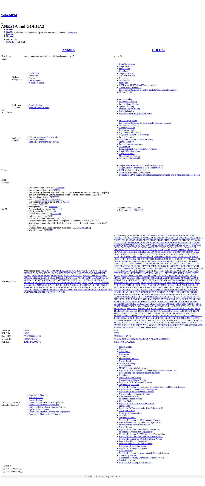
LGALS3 (173, 275)
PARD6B (194, 285)
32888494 (53, 206)
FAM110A (187, 259)
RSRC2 (185, 299)
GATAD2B (194, 264)
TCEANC (149, 311)
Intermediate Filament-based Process (44, 414)
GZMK (166, 268)
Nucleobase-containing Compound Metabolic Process (141, 458)
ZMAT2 (185, 323)
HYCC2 (124, 271)
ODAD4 (171, 285)
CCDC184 (75, 273)
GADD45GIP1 (160, 264)
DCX (175, 254)
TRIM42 (133, 316)
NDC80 (150, 282)
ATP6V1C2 (176, 240)
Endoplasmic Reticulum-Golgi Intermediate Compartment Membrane (148, 90)
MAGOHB (194, 278)
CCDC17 (118, 247)
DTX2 (168, 257)
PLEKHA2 (126, 290)
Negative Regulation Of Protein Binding (136, 139)
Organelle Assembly (127, 418)
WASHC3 (152, 320)
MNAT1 (163, 280)
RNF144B (63, 287)
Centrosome (124, 354)
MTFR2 (124, 282)
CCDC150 (196, 245)
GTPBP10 (151, 268)
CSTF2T (131, 254)
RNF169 (148, 299)
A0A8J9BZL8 (157, 339)
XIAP (171, 320)
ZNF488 (183, 325)
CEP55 (197, 249)
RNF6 (170, 299)
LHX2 (84, 282)
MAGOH (185, 278)
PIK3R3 (103, 285)
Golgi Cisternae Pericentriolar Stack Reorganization (141, 165)
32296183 (72, 33)
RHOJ (116, 299)
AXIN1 (124, 242)
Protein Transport (126, 137)
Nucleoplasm (34, 73)
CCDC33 (84, 273)
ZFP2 (148, 323)
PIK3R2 (146, 287)
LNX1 (90, 282)
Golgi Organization (127, 128)
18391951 (58, 199)
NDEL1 (162, 282)
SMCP (178, 304)
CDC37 (125, 249)
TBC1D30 (128, 311)
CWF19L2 (145, 254)
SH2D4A (193, 301)
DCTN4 (169, 254)
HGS (186, 268)
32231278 (48, 216)
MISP (157, 280)
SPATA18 (168, 306)
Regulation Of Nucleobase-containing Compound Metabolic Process (147, 370)
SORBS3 (47, 290)
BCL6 (159, 242)
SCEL (154, 301)
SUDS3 (159, 308)
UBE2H (154, 318)
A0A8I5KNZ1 (120, 339)
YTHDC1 (183, 320)
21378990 (54, 197)
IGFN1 (150, 271)
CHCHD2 (133, 252)
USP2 (116, 320)
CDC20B (118, 249)
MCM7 (131, 280)
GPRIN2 (36, 278)
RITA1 (134, 299)
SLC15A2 (28, 290)
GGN (139, 266)
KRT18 (181, 273)
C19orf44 (196, 242)
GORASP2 (185, 266)
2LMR (26, 342)
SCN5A (85, 287)
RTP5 (191, 299)
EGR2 (116, 259)
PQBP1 (194, 290)
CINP (153, 252)
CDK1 (160, 249)
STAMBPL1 (132, 308)
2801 (116, 330)
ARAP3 (85, 271)
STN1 (153, 308)
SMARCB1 (160, 304)
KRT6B (195, 273)
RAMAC (194, 294)
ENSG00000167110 (122, 336)
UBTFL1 (183, 318)
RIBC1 (123, 299)
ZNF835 (170, 327)
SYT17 (191, 308)
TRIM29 (86, 290)
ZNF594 (140, 327)
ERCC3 (156, 259)
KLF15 (105, 278)
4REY (116, 342)
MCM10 (123, 280)
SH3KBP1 (93, 287)
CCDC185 (126, 247)
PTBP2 (186, 292)
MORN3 (191, 280)
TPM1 (150, 313)
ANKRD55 (76, 271)
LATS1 (147, 275)
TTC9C (117, 318)
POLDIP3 (136, 290)
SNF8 (198, 304)
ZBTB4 (199, 320)
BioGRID (10, 42)
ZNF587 (132, 327)
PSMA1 (172, 292)
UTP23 (130, 320)
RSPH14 (177, 299)
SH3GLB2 (118, 304)
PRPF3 (158, 292)
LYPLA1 (158, 278)
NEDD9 (66, 285)
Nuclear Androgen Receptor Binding (134, 394)
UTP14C (123, 320)
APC (167, 238)
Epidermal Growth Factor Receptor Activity (47, 407)
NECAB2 (190, 282)
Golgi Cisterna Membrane (130, 87)
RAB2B (146, 294)
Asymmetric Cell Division (130, 132)
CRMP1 (117, 254)
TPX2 (163, 313)
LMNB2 (125, 278)
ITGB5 (196, 271)
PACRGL (186, 285)
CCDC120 (169, 245)
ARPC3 (146, 240)
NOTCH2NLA (85, 285)
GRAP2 (130, 268)
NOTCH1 (130, 285)
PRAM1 (117, 292)
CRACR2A (194, 252)
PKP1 (184, 287)
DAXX (162, 254)
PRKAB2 (143, 292)
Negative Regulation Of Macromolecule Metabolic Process (144, 453)
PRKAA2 (134, 292)
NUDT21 (152, 285)
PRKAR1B (36, 287)
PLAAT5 (117, 290)
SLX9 (152, 304)
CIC (148, 252)
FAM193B (146, 261)
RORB (71, 287)
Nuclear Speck (125, 361)
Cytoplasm (33, 76)
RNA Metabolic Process (129, 396)
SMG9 (185, 304)
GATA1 (178, 264)
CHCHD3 (92, 273)
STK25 (141, 308)
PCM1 (123, 287)
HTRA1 (117, 271)
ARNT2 (139, 240)
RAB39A (163, 294)
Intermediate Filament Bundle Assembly (136, 443)
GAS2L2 (171, 264)
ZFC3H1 (135, 323)
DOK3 (35, 275)
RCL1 (176, 297)
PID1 (140, 287)
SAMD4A (124, 301)
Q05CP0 (27, 339)
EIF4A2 (129, 259)
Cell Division (124, 146)
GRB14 (138, 268)
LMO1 (132, 278)
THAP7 (124, 313)
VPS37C (143, 320)
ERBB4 (54, 275)
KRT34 (47, 280)
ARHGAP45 (187, 238)
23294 (26, 330)
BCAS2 (153, 242)
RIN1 (56, 287)
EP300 (150, 259)
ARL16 (125, 240)
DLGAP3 (124, 257)
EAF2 (180, 257)
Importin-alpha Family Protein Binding (135, 113)
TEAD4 (176, 311)
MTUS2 (40, 285)
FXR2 (151, 264)
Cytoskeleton (124, 78)
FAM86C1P (88, 275)
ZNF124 (192, 323)
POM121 (153, 290)
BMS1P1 (173, 242)
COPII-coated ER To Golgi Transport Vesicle (138, 85)
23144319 (57, 209)
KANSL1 (138, 273)
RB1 (51, 287)
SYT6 (197, 308)
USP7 (110, 290)
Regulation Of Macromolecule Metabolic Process (140, 429)
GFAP (127, 266)
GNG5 (161, 266)
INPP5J (173, 271)
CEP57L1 (118, 252)
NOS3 (122, 285)
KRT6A (188, 273)
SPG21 (192, 306)
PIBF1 (135, 287)
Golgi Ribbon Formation (129, 151)
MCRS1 (138, 280)
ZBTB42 (44, 292)
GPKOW (117, 268)
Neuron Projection (36, 83)
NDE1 (156, 282)
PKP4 (195, 287)
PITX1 (167, 287)
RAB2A (139, 294)
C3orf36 (50, 273)
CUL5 (138, 254)
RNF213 (156, 299)
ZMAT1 (178, 323)
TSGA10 (155, 316)
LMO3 (145, 278)
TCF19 (157, 311)
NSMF (137, 285)
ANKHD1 (118, 238)
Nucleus (122, 349)
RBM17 (141, 297)
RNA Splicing (125, 366)
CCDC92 (171, 247)
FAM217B (68, 275)
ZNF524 (199, 325)
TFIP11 (117, 313)
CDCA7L (153, 249)
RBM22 (148, 297)
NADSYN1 (49, 285)
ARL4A (132, 240)
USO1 (189, 318)
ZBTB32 (36, 292)
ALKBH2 (174, 235)
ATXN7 (117, 242)
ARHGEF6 (198, 238)
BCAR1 (103, 271)
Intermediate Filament (38, 395)
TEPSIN (183, 311)
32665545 (60, 188)
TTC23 (199, 316)
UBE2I (161, 318)
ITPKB (117, 273)
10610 (26, 333)
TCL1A (163, 311)
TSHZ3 (179, 316)
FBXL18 (186, 261)
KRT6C (117, 275)
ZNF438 (168, 325)
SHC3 (133, 304)
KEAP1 (88, 278)
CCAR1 (161, 245)
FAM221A (77, 275)
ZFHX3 (142, 323)
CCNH (193, 247)
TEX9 (189, 311)
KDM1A (152, 273)
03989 (116, 333)
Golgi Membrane (126, 66)
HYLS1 (132, 271)
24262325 (54, 190)
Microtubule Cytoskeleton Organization (135, 432)
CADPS (67, 273)
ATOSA (153, 240)
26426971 (139, 210)
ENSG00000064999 (32, 336)
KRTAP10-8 (88, 280)
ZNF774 (163, 327)
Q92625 (34, 339)
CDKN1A (182, 249)
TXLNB (146, 318)
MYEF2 (136, 282)
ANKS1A (68, 50)
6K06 (132, 342)
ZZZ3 (177, 327)
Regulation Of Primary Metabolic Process (136, 403)
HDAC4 (180, 268)
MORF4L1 (172, 280)
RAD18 (186, 294)
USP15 (196, 318)
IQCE (178, 271)
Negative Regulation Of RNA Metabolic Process (139, 420)
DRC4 (163, 257)
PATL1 (117, 287)
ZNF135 (61, 292)
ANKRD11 (127, 238)
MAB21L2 (175, 278)
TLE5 (137, 313)
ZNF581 (125, 327)
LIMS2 (186, 275)
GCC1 (116, 266)
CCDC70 (154, 247)
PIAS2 (129, 287)
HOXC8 (51, 278)
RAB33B (154, 294)
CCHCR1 (179, 247)
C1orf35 (117, 245)
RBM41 (170, 297)
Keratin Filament (36, 397)
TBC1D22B (119, 311)
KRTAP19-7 (40, 282)
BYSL (180, 242)
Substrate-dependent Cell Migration (44, 137)
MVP (131, 282)
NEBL (183, 282)
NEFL (197, 282)
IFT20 (138, 271)
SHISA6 (101, 287)
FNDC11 (124, 264)
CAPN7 (131, 245)
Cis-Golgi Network (127, 76)
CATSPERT (140, 245)
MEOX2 (27, 285)
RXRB (117, 301)
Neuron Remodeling (37, 139)
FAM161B (127, 261)
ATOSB (160, 240)
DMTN (150, 257)
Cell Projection (35, 80)
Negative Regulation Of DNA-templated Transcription (142, 434)
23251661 (52, 211)
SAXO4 (141, 301)
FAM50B (156, 261)
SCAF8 (148, 301)
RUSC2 (197, 299)
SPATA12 (55, 290)
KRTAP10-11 (76, 280)
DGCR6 (194, 254)
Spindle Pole (124, 69)
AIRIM (166, 235)
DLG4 (116, 257)
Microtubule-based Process (130, 399)
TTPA (123, 318)
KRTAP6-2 (60, 282)
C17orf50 (34, 273)
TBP (135, 311)
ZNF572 (117, 327)
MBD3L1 (97, 282)
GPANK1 (195, 266)
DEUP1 (187, 254)
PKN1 (172, 287)
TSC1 (139, 316)
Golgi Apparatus (126, 73)
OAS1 (165, 285)
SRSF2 (199, 306)
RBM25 (155, 297)
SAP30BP (133, 301)
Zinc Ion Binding (126, 401)
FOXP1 (139, 264)
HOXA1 (43, 278)
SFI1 (187, 301)
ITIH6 (74, 278)
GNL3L (167, 266)
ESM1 (60, 275)
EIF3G (122, 259)
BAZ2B (146, 242)
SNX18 (152, 306)
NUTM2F (96, 285)
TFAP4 (196, 311)
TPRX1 (157, 313)
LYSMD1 (167, 278)
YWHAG (28, 292)
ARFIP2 (178, 238)
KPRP (34, 280)
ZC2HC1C (52, 292)
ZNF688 (155, 327)
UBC (98, 290)
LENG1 (165, 275)
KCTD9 (81, 278)
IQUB (184, 271)
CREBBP (101, 273)
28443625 (95, 221)
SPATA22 (185, 306)
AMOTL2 (191, 235)
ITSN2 (123, 273)
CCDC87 (162, 247)
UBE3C (175, 318)
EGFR (40, 275)
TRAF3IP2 (177, 313)
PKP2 (189, 287)
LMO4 (151, 278)
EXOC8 (170, 259)
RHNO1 (196, 297)
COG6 (169, 252)
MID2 (33, 285)
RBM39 (163, 297)
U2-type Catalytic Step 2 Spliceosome (135, 462)
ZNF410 (146, 325)
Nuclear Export (125, 427)
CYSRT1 (27, 275)
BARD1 (138, 242)
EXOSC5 (178, 259)
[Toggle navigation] (2, 23)
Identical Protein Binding (129, 109)
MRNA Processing (127, 363)
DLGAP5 (132, 257)
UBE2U (168, 318)
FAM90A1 (164, 261)
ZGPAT (171, 323)
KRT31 (41, 280)
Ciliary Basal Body (127, 410)
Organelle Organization (129, 384)
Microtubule (124, 80)
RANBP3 (45, 287)
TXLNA (139, 318)
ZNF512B (191, 325)
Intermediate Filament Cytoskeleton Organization (49, 412)
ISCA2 (68, 278)
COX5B (185, 252)
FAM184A (137, 261)
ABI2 (44, 271)
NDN (169, 282)
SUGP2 (166, 308)
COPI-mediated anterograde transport (135, 172)
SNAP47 (191, 304)
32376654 (138, 208)
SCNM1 (161, 301)
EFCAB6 (187, 257)
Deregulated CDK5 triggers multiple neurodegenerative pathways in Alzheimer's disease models (159, 175)
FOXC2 (132, 264)
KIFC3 (169, 273)
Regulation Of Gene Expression (132, 446)
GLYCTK (146, 266)
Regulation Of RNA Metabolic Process (135, 382)
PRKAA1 (125, 292)
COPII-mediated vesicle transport (133, 170)
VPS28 (137, 320)
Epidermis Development (39, 409)
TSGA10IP (164, 316)
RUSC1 (78, 287)
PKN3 (178, 287)
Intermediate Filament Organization (44, 405)
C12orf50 (187, 242)
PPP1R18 (179, 290)
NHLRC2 (74, 285)
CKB (158, 252)
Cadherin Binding (126, 111)
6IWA (127, 342)
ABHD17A (137, 235)
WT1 (166, 320)
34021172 (65, 202)
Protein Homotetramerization (131, 144)
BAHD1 (131, 242)
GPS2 (124, 268)
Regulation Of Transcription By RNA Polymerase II (141, 408)
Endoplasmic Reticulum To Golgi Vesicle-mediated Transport (145, 123)
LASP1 (78, 282)
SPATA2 (176, 306)
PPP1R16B (170, 290)
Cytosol (32, 78)
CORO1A (177, 252)
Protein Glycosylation (128, 120)
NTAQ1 (144, 285)
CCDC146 (187, 245)
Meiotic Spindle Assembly (130, 156)
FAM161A (118, 261)
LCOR (153, 275)
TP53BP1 (78, 290)
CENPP (190, 249)
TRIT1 (93, 290)
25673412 (77, 228)
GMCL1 (154, 266)
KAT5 (145, 273)
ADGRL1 (60, 271)
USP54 (104, 290)
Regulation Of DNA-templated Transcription (138, 389)
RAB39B (171, 294)
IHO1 (155, 271)
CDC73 (145, 249)
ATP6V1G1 (196, 240)
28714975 (97, 195)
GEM (122, 266)
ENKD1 (136, 259)
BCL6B (165, 242)
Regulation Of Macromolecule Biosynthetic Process (141, 436)
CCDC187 (136, 247)
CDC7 (138, 249)
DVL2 (174, 257)
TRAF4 (186, 313)
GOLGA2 (158, 50)
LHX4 (180, 275)
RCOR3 (183, 297)
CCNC (187, 247)
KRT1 (175, 273)
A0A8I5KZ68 (132, 339)
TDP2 (169, 311)
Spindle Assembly (126, 142)
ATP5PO (167, 240)
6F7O (38, 342)
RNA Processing (126, 451)
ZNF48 (176, 325)
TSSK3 (193, 316)
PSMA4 (179, 292)
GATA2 (185, 264)
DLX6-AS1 (142, 257)
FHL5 (103, 275)
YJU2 (176, 320)
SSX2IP (117, 308)
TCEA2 (141, 311)
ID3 (57, 278)
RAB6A (179, 294)
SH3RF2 (127, 304)
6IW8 (121, 342)
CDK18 (167, 249)
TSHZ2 (172, 316)
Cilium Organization (127, 455)
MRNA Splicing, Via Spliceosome (133, 368)
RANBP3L (127, 297)
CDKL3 (173, 249)
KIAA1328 (96, 278)
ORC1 (178, 285)
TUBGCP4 (130, 318)
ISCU (189, 271)
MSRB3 (117, 282)
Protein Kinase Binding (129, 104)
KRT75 (61, 280)
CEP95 (126, 252)
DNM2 (157, 257)
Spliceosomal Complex (129, 359)
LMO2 (138, 278)
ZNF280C (125, 325)
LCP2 (159, 275)
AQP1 (171, 238)
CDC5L (132, 249)
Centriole (123, 415)
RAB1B (132, 294)
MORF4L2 (182, 280)
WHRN (160, 320)
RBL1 (134, 297)
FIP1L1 (117, 264)
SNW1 (146, 306)
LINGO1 (117, 278)
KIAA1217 (161, 273)
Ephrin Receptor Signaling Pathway (44, 142)
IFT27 (144, 271)
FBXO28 (194, 261)
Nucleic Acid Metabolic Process (132, 380)
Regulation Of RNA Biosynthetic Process (136, 392)
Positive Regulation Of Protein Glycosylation (138, 149)
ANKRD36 (137, 238)
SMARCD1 (38, 290)
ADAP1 (154, 235)
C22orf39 (43, 273)
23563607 (40, 199)
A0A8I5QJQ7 (144, 339)
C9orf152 (59, 273)
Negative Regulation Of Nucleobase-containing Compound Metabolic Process (152, 387)
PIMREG (154, 287)
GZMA (159, 268)
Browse (9, 29)
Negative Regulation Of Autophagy (134, 135)
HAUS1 (172, 268)
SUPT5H (174, 308)
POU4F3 (161, 290)
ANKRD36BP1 (149, 238)
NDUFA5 (176, 282)
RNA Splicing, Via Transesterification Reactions (139, 373)
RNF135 (141, 299)
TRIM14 (117, 316)
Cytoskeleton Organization (130, 413)
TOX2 (70, 290)
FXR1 (145, 264)
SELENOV (179, 301)
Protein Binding (35, 105)
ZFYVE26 (156, 323)
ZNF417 (161, 325)
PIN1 (161, 287)
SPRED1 (64, 290)
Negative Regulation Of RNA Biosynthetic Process (140, 439)
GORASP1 (176, 266)
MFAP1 (145, 280)
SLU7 (146, 304)
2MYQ (33, 342)
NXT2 (159, 285)
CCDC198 (145, 247)
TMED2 (143, 313)
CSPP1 (124, 254)
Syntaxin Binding (126, 106)
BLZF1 (27, 273)
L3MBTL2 (132, 275)
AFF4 (160, 235)
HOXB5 (192, 268)
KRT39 (54, 280)
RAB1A (125, 294)
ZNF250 (117, 325)
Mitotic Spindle (125, 92)
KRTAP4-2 (50, 282)
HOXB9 (199, 268)
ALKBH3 (182, 235)
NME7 (117, 285)
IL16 (167, 271)
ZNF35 (139, 325)
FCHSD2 (97, 275)
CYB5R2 (155, 254)
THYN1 (131, 313)
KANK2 (130, 273)
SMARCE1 (170, 304)
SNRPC (132, 306)
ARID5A (117, 240)
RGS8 (189, 297)
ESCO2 (163, 259)
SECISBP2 (169, 301)
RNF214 (164, 299)
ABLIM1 (146, 235)
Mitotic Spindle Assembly (130, 158)
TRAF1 (169, 313)
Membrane (123, 83)
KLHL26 (27, 280)
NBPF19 (58, 285)
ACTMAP (51, 271)
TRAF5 (193, 313)
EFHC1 (195, 257)
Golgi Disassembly (127, 153)
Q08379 (166, 339)
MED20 (105, 282)
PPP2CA (187, 290)
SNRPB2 (125, 306)
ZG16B (164, 323)
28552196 (49, 199)
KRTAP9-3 (70, 282)
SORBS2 (160, 306)
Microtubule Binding (128, 102)
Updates (10, 36)
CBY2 (154, 245)
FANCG (173, 261)
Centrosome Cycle (127, 130)
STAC (123, 308)
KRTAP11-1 (29, 282)
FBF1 (179, 261)
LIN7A (193, 275)
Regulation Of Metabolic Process (133, 448)
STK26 (147, 308)
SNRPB (117, 306)
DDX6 (180, 254)
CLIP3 (164, 252)
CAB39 (124, 245)
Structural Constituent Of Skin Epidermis (46, 402)
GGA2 (133, 266)
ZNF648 (147, 327)
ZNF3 (132, 325)
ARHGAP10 (94, 271)
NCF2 (143, 282)
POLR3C (145, 290)
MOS (197, 280)
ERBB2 (47, 275)
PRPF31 (164, 292)
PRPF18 (150, 292)
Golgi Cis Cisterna (127, 64)
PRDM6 (27, 287)
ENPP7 (143, 259)
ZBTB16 (191, 320)
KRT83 (67, 280)
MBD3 (117, 280)
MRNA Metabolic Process (130, 377)
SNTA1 (139, 306)
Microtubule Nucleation (129, 125)
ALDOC (68, 271)
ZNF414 (153, 325)
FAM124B (196, 259)
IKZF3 (62, 278)
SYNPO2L (183, 308)
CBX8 (148, 245)
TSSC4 (186, 316)
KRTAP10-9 (99, 280)
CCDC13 (178, 245)
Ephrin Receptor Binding (39, 107)
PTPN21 (117, 294)
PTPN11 (193, 292)
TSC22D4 (147, 316)
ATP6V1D (186, 240)
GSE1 (143, 268)
